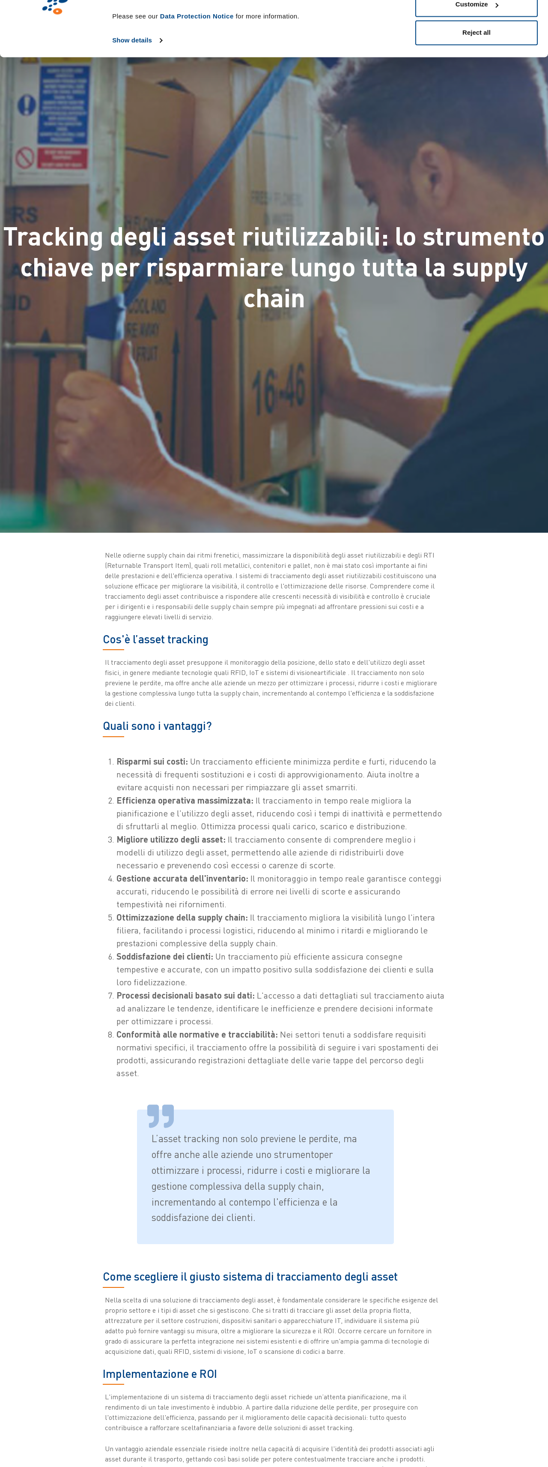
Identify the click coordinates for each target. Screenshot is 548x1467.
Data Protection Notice (197, 62)
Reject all (476, 78)
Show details (132, 86)
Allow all (477, 22)
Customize (477, 50)
